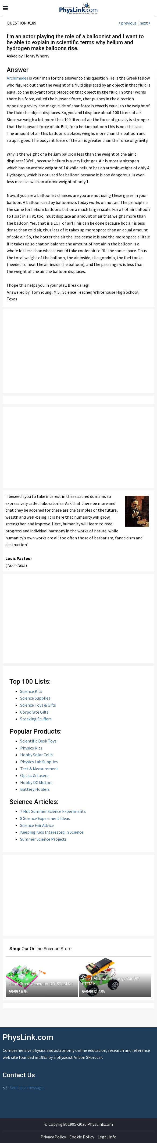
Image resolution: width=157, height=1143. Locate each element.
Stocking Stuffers (36, 718)
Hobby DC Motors (36, 782)
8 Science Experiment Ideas (45, 818)
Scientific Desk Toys (38, 741)
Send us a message (27, 1087)
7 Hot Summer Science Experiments (53, 811)
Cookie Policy (81, 1136)
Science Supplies (35, 698)
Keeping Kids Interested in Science (51, 832)
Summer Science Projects (43, 839)
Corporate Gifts (34, 712)
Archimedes (17, 78)
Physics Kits (31, 748)
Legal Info (107, 1136)
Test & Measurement (39, 768)
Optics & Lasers (34, 775)
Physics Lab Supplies (39, 761)
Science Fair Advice (37, 825)
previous (128, 23)
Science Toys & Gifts (38, 705)
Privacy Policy (53, 1136)
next (145, 23)
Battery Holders (35, 789)
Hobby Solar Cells (36, 754)
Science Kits (31, 691)
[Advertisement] (78, 351)
